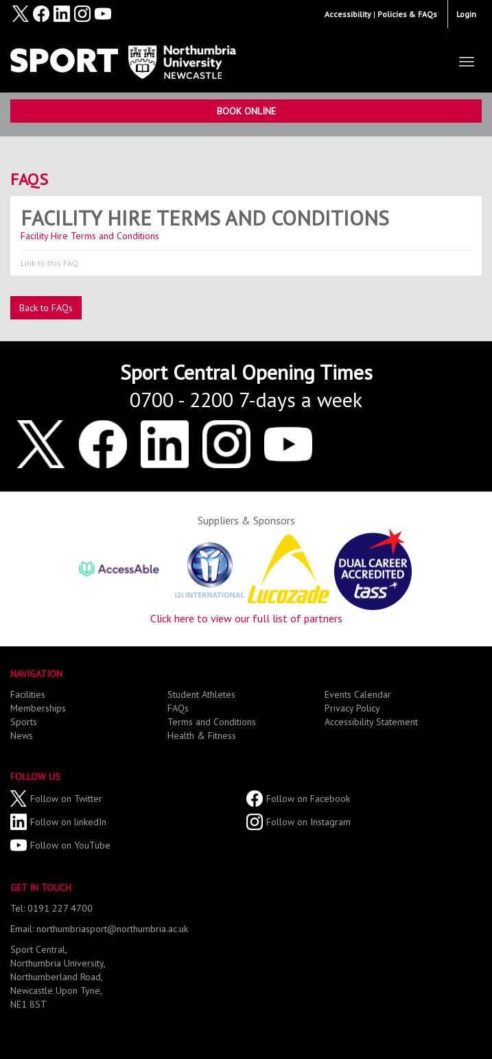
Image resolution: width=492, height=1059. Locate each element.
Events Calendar (358, 694)
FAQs (29, 179)
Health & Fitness (201, 735)
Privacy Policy (352, 708)
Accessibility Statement (371, 722)
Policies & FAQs (407, 14)
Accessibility (348, 14)
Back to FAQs (46, 308)
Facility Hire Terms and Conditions (205, 217)
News (21, 735)
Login (466, 14)
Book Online (246, 111)
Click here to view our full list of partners (246, 618)
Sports (23, 722)
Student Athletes (201, 694)
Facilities (27, 694)
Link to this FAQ (49, 263)
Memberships (38, 708)
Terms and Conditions (211, 722)
